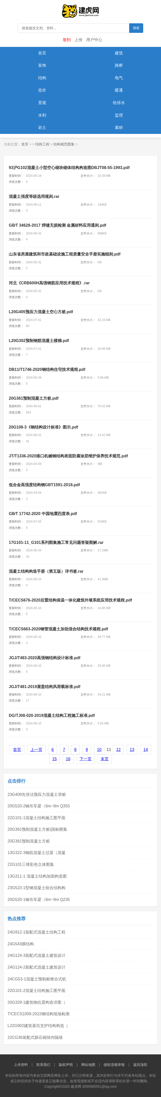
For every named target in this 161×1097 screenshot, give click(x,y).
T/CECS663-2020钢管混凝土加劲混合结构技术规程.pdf (58, 629)
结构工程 (42, 144)
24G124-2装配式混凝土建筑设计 (36, 967)
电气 (119, 78)
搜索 (136, 28)
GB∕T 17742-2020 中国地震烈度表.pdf (43, 514)
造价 (42, 90)
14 (145, 749)
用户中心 (94, 40)
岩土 (42, 127)
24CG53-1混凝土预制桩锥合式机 (37, 979)
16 (68, 759)
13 (132, 749)
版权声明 (66, 1065)
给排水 (119, 103)
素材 (119, 127)
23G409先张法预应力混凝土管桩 (37, 794)
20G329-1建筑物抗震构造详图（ (36, 1002)
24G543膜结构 (21, 944)
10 (99, 749)
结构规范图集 (63, 144)
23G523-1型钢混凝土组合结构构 (36, 888)
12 (118, 749)
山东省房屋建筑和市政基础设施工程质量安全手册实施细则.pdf (64, 254)
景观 (42, 103)
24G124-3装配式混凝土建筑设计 (36, 955)
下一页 (85, 759)
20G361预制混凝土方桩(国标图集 (37, 829)
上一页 (36, 749)
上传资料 (21, 1065)
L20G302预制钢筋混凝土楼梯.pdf (39, 341)
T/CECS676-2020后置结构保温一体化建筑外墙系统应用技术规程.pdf (70, 600)
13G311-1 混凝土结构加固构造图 (37, 876)
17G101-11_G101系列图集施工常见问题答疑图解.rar (56, 542)
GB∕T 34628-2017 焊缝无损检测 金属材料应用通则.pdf (57, 225)
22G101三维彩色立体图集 (31, 864)
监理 (119, 115)
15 (54, 759)
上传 (78, 40)
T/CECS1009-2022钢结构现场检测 (38, 1014)
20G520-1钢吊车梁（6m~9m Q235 (39, 899)
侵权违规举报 (114, 1065)
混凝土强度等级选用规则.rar (34, 196)
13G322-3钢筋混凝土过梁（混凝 (36, 853)
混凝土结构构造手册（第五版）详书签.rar (46, 571)
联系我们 (43, 1065)
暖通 (119, 90)
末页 (105, 759)
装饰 (42, 65)
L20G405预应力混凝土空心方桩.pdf (41, 312)
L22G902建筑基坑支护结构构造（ (38, 1026)
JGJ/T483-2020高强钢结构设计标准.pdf (44, 658)
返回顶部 (140, 1065)
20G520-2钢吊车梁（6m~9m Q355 (39, 806)
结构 (42, 78)
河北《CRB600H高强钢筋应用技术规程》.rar (49, 283)
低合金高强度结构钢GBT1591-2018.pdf (44, 485)
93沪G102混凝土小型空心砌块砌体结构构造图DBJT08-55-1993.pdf (69, 167)
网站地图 (88, 1065)
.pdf (33, 398)
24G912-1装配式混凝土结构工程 (36, 932)
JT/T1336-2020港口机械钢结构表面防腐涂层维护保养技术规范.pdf (68, 456)
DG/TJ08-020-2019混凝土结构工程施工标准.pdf (52, 715)
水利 (42, 115)
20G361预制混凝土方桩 (29, 841)
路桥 (119, 65)
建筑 (119, 53)
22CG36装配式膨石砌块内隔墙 (35, 1037)
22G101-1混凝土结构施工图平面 (36, 818)
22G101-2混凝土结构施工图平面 (36, 990)
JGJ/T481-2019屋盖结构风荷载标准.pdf (44, 687)
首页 (42, 53)
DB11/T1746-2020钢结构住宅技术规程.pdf (47, 369)
